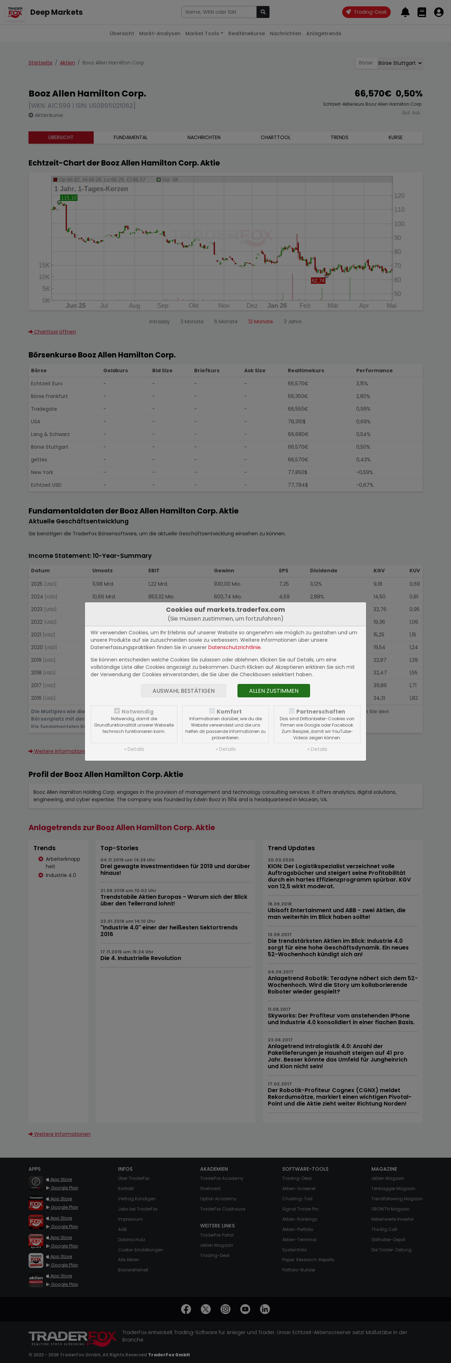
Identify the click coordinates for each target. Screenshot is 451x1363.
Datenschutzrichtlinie (234, 647)
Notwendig (138, 711)
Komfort (229, 711)
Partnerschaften (320, 711)
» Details (134, 749)
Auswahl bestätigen (184, 691)
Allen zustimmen (273, 691)
